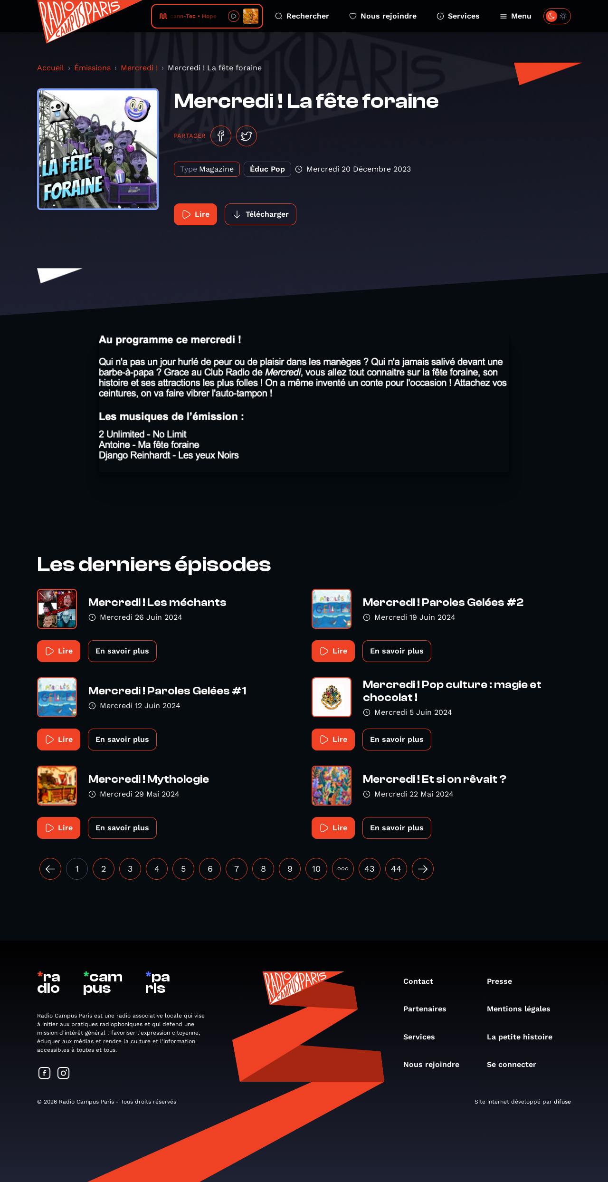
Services (458, 15)
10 (316, 869)
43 (369, 869)
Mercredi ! (139, 67)
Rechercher (302, 15)
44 (396, 869)
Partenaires (429, 1008)
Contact (423, 981)
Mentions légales (523, 1008)
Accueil (50, 67)
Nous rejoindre (383, 15)
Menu (516, 15)
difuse (562, 1101)
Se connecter (516, 1064)
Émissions (92, 67)
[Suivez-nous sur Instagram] (63, 1074)
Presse (504, 981)
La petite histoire (524, 1036)
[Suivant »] (422, 868)
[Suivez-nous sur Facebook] (44, 1074)
